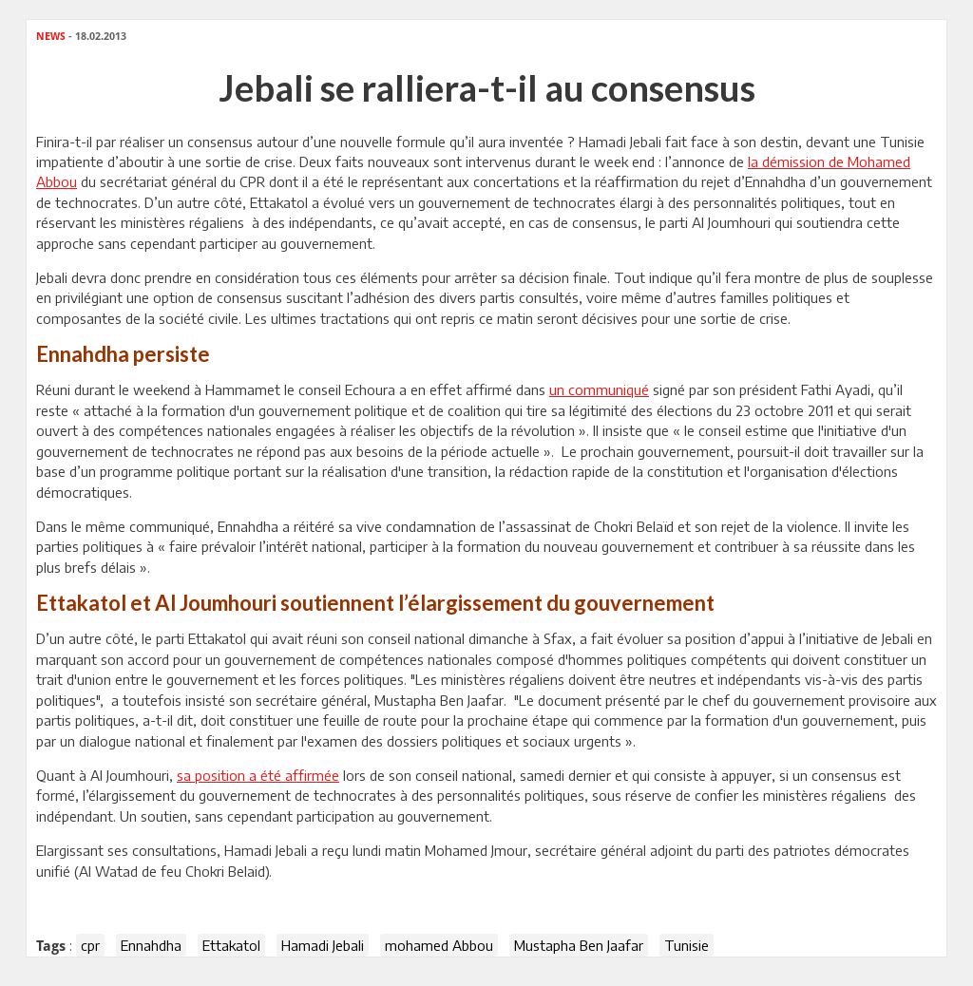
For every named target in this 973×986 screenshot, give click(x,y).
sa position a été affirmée (258, 775)
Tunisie (686, 945)
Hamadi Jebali (322, 945)
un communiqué (599, 389)
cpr (90, 945)
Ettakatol (231, 945)
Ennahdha (151, 945)
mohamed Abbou (439, 945)
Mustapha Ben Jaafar (578, 945)
